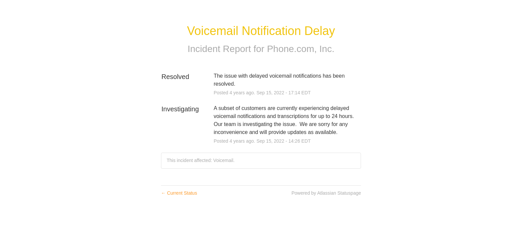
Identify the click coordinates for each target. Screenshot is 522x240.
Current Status (179, 193)
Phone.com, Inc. (300, 49)
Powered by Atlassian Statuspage (326, 193)
